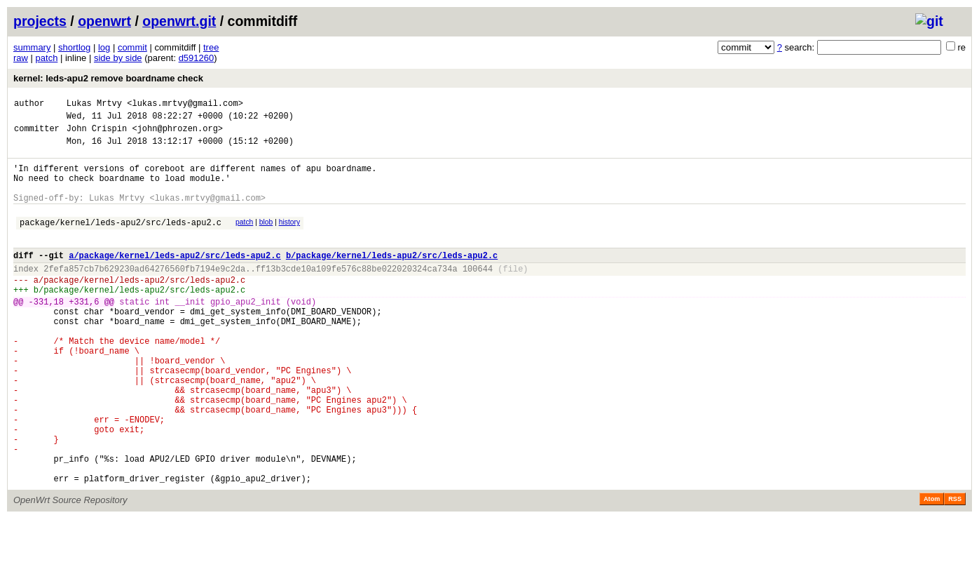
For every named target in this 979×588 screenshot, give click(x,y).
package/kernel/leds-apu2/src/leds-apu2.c (120, 241)
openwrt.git (179, 21)
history (289, 239)
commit (132, 47)
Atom (932, 568)
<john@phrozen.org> (177, 134)
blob (266, 239)
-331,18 (46, 333)
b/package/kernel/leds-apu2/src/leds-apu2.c (392, 278)
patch (47, 58)
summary (31, 47)
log (104, 47)
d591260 (196, 58)
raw (20, 58)
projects (40, 21)
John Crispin (97, 134)
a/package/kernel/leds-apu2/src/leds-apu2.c (174, 278)
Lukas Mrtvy (94, 105)
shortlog (74, 47)
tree (211, 47)
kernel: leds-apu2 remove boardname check (108, 78)
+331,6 (84, 333)
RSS (954, 568)
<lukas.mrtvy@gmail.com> (185, 105)
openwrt (104, 21)
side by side (118, 58)
